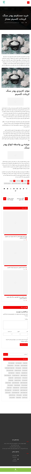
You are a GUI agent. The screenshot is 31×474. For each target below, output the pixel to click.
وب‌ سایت (9, 331)
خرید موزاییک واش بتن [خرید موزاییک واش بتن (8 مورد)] (15, 375)
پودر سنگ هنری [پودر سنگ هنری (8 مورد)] (24, 397)
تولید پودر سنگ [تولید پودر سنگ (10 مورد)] (24, 370)
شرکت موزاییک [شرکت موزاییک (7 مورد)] (11, 377)
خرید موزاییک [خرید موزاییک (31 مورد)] (18, 372)
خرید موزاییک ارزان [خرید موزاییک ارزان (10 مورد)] (11, 372)
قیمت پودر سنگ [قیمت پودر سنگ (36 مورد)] (8, 392)
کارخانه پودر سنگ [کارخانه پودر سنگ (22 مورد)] (12, 397)
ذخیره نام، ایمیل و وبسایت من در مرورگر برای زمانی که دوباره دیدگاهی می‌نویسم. (17, 340)
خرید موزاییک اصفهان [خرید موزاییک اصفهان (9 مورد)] (24, 375)
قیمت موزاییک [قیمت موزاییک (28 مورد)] (9, 387)
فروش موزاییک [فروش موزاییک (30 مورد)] (11, 380)
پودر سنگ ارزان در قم (15, 445)
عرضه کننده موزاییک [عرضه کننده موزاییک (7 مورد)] (17, 380)
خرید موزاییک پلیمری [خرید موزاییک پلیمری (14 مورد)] (8, 375)
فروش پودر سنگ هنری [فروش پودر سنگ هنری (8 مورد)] (24, 387)
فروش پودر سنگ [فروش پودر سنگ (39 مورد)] (10, 385)
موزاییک (24, 239)
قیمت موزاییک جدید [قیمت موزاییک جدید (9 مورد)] (16, 390)
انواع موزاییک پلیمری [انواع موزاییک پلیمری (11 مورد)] (24, 365)
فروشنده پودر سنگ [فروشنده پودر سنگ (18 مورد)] (24, 385)
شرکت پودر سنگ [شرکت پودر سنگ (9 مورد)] (24, 380)
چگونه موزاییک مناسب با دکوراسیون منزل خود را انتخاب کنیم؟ (15, 443)
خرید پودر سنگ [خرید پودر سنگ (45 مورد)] (25, 377)
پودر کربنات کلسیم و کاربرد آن (15, 446)
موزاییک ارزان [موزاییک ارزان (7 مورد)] (25, 395)
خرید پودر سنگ (24, 183)
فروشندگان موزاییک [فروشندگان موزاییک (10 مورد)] (17, 385)
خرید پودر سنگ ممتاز (7, 183)
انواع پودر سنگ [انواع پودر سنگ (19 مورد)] (17, 365)
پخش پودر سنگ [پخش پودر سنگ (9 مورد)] (19, 395)
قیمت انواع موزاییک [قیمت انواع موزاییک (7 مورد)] (16, 387)
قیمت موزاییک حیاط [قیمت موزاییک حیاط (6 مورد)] (8, 390)
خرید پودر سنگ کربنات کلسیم (16, 183)
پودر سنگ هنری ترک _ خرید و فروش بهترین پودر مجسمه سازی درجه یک (15, 448)
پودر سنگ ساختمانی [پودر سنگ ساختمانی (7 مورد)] (12, 395)
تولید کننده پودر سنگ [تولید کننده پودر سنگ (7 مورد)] (10, 370)
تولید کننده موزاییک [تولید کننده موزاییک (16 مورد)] (18, 370)
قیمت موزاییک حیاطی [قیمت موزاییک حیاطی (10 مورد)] (24, 392)
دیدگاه (26, 319)
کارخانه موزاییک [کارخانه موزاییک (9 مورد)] (18, 397)
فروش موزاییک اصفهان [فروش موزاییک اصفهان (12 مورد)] (23, 382)
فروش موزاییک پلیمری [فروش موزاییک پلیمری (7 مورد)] (15, 382)
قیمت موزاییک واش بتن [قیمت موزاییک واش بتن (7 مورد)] (15, 392)
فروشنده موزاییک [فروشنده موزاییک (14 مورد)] (8, 382)
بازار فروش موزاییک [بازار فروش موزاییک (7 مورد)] (10, 365)
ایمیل (19, 331)
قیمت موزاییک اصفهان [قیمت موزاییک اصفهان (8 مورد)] (24, 390)
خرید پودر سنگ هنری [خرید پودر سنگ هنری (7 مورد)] (18, 377)
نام (27, 331)
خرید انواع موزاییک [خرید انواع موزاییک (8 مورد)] (24, 372)
